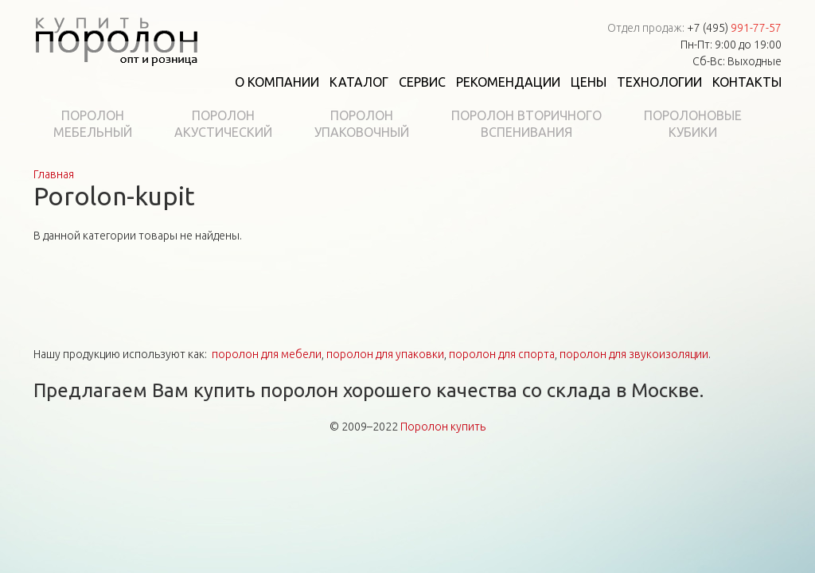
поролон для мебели (267, 354)
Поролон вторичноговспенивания (526, 123)
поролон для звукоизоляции (634, 354)
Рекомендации (508, 82)
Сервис (422, 82)
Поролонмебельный (92, 123)
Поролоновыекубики (693, 123)
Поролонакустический (223, 123)
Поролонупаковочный (361, 123)
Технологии (659, 82)
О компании (277, 82)
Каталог (359, 82)
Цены (588, 82)
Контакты (747, 82)
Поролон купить (442, 426)
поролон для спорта (502, 354)
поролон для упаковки (385, 354)
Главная (53, 174)
